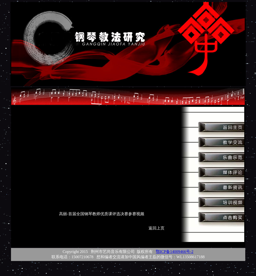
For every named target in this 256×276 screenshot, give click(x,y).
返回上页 (156, 228)
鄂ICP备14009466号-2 (174, 251)
